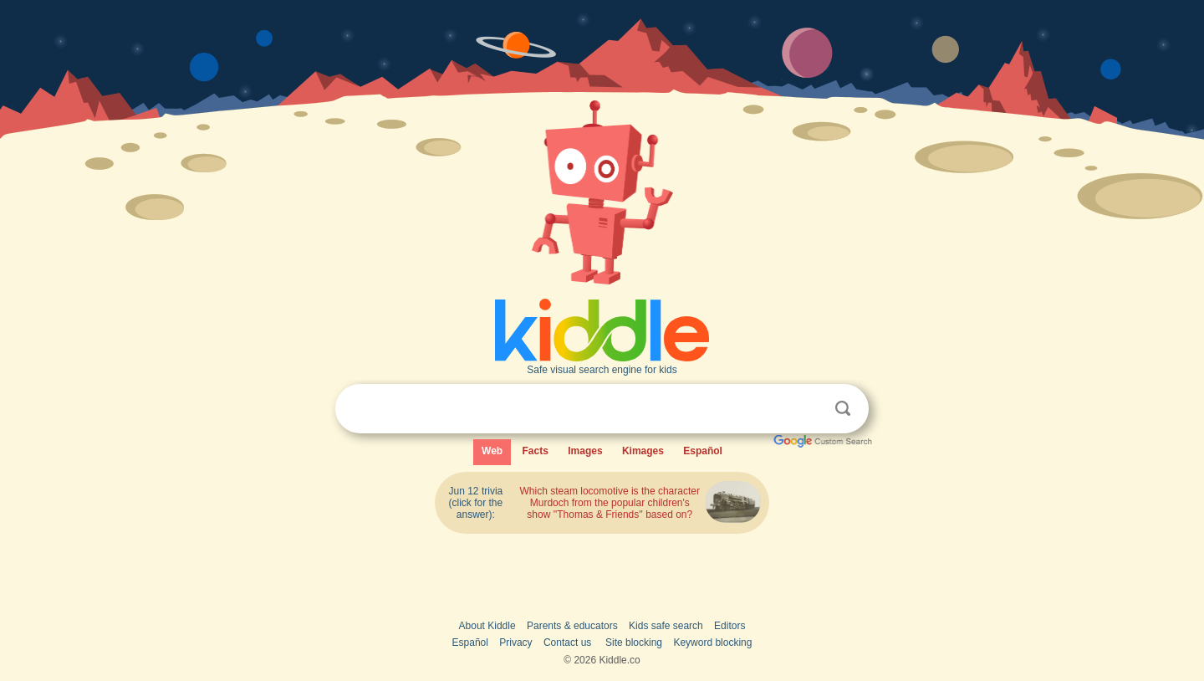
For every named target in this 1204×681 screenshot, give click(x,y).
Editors (729, 626)
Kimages (643, 451)
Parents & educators (572, 626)
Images (585, 451)
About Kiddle (487, 626)
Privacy (515, 642)
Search (843, 409)
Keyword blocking (712, 642)
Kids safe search (666, 626)
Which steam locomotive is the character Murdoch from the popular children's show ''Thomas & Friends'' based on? (610, 502)
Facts (535, 451)
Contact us (567, 642)
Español (702, 451)
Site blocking (633, 642)
